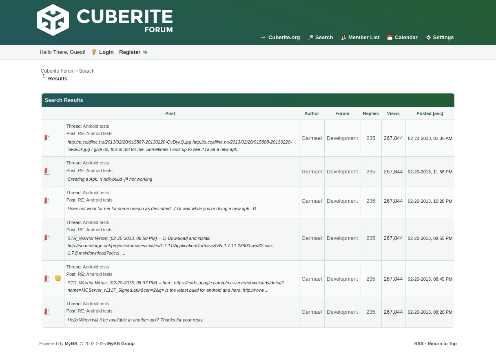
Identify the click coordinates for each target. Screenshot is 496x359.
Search (324, 37)
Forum (342, 113)
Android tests (96, 126)
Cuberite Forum (58, 71)
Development (342, 138)
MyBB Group (121, 343)
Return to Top (441, 343)
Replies (371, 113)
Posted (424, 113)
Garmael (311, 138)
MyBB (71, 343)
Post (170, 113)
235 (370, 138)
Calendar (406, 37)
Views (393, 113)
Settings (443, 37)
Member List (364, 37)
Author (311, 113)
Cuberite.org (284, 37)
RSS (419, 343)
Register (129, 52)
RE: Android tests (95, 133)
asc (438, 113)
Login (106, 52)
